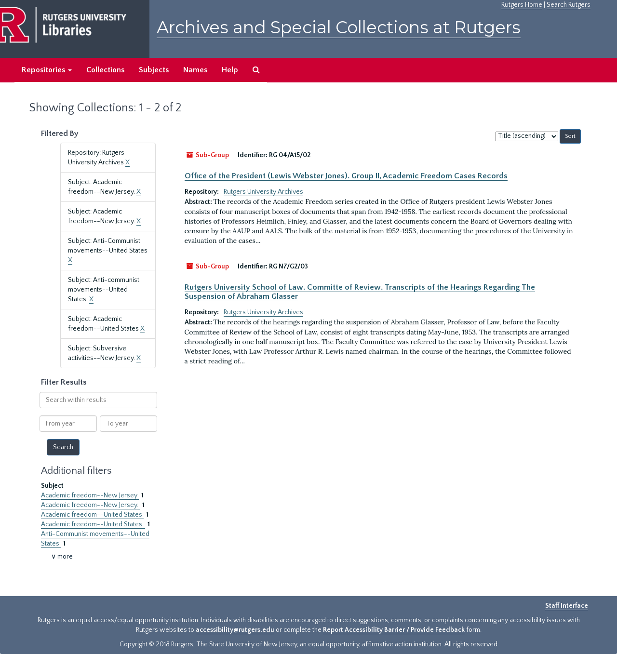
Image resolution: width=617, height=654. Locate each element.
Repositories (47, 70)
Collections (105, 70)
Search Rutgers (568, 5)
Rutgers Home (521, 5)
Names (195, 70)
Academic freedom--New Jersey (90, 495)
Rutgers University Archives (263, 192)
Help (230, 70)
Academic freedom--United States (92, 515)
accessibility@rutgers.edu (235, 630)
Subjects (154, 70)
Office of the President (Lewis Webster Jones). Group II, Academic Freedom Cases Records (346, 176)
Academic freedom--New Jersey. (90, 505)
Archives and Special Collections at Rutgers (339, 27)
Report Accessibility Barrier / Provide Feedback (394, 630)
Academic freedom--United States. (93, 524)
